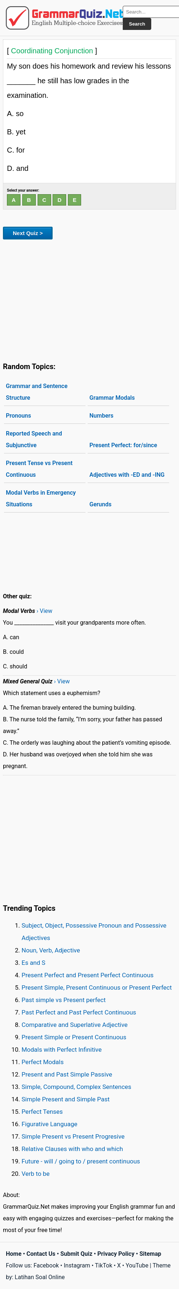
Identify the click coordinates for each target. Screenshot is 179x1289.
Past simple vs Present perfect (64, 1000)
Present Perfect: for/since (123, 445)
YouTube (137, 1265)
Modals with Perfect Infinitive (62, 1049)
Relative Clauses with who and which (72, 1148)
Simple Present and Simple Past (66, 1099)
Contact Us (41, 1253)
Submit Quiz (76, 1253)
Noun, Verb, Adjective (51, 950)
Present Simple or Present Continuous (74, 1037)
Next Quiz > (28, 233)
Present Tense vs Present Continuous (39, 469)
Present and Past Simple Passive (67, 1074)
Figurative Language (49, 1124)
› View (44, 610)
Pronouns (18, 415)
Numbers (102, 415)
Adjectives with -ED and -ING (127, 474)
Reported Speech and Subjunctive (34, 439)
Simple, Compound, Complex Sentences (76, 1086)
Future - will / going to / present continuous (81, 1161)
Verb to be (36, 1173)
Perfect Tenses (42, 1111)
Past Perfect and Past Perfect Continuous (79, 1012)
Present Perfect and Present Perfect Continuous (87, 975)
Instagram (77, 1265)
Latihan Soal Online (40, 1277)
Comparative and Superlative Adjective (74, 1024)
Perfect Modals (43, 1062)
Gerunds (100, 504)
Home (14, 1253)
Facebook (46, 1265)
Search (137, 24)
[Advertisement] (89, 299)
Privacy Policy (116, 1253)
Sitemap (150, 1253)
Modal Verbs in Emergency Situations (41, 498)
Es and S (33, 962)
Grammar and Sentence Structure (37, 392)
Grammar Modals (112, 397)
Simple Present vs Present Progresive (73, 1136)
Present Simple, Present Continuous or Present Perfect (97, 987)
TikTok (104, 1265)
